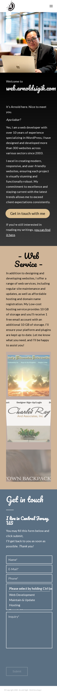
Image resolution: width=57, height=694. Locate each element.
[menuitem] (51, 6)
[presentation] (29, 660)
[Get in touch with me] (28, 213)
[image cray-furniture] (29, 418)
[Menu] (51, 6)
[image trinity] (29, 375)
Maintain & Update (29, 599)
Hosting (29, 605)
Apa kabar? (13, 119)
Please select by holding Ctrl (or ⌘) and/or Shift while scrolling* (29, 588)
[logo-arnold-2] (23, 6)
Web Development (29, 594)
